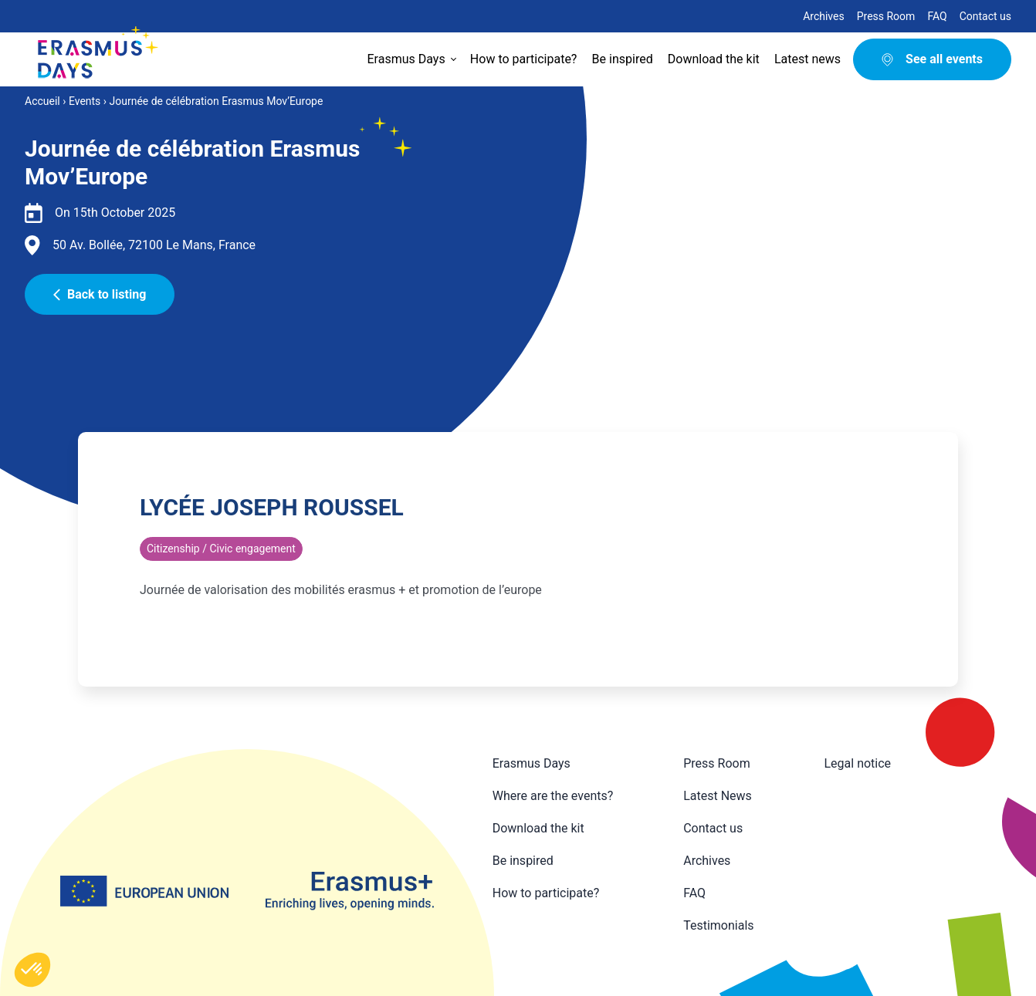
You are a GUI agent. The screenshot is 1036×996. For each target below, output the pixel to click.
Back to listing (99, 294)
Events (84, 101)
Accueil (42, 101)
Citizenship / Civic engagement (221, 548)
